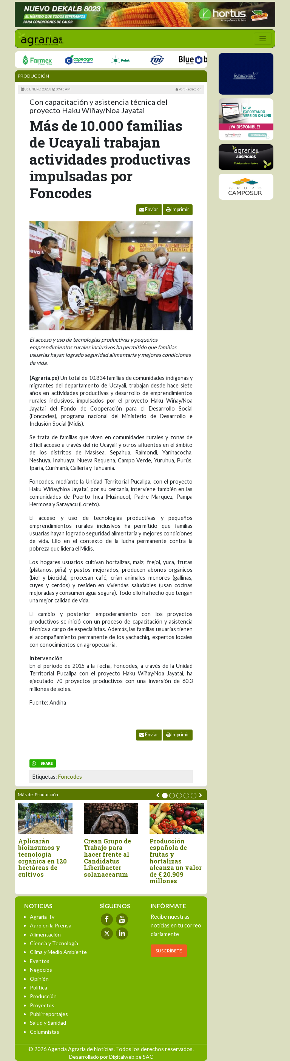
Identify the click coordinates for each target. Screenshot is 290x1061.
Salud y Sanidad (48, 1022)
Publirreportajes (49, 1014)
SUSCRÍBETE (169, 951)
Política (38, 987)
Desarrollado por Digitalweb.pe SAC (111, 1056)
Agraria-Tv (42, 916)
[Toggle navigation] (263, 39)
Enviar (148, 209)
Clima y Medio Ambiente (58, 952)
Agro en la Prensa (50, 925)
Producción (33, 76)
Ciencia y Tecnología (54, 943)
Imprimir (177, 209)
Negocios (41, 969)
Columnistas (44, 1031)
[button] (164, 795)
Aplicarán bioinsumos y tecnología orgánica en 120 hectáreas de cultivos (42, 858)
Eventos (39, 961)
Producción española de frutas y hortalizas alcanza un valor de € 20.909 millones (176, 861)
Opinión (39, 978)
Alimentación (45, 934)
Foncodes (70, 776)
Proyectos (42, 1005)
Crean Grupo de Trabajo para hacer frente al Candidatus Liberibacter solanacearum (107, 858)
